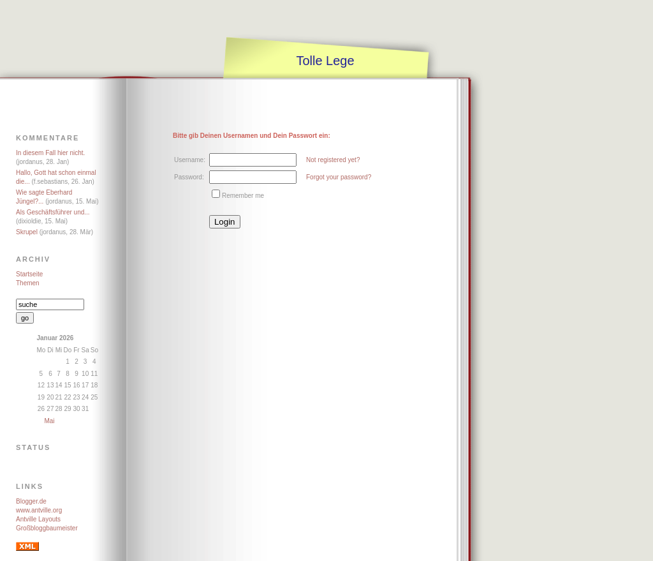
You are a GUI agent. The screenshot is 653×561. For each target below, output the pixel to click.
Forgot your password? (338, 177)
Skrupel (27, 232)
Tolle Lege (325, 61)
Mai (49, 420)
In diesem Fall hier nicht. (50, 152)
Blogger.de (31, 501)
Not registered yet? (333, 159)
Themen (28, 283)
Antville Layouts (38, 519)
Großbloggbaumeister (47, 528)
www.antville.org (39, 510)
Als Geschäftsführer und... (53, 212)
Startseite (29, 274)
